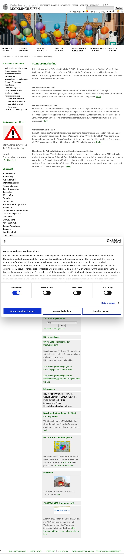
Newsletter (12, 107)
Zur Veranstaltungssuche (54, 328)
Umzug (64, 396)
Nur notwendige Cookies (22, 311)
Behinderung (49, 400)
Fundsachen (8, 201)
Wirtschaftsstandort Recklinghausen (13, 75)
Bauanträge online (11, 189)
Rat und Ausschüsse (11, 226)
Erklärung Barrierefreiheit (108, 551)
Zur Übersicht (10, 160)
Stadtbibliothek (9, 232)
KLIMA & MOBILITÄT (42, 49)
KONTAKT (55, 5)
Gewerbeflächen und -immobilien (13, 83)
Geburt (46, 396)
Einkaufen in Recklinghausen (16, 109)
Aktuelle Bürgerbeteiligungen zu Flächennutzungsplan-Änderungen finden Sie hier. (61, 378)
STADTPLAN (65, 5)
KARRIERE (84, 5)
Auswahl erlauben (62, 311)
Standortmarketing (44, 56)
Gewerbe (73, 396)
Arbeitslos (60, 400)
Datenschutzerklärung (83, 551)
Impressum (63, 551)
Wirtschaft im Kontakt (16, 101)
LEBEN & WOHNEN (23, 49)
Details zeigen (108, 303)
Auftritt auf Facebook (64, 465)
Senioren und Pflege (52, 403)
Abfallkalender (9, 173)
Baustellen (7, 192)
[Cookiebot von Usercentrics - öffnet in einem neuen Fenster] (109, 241)
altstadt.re (66, 462)
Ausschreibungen (10, 186)
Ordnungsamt (9, 219)
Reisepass (7, 229)
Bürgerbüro (8, 195)
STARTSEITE (45, 5)
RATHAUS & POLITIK (7, 49)
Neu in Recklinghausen (53, 393)
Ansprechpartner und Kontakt (16, 79)
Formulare (7, 198)
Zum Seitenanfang (17, 551)
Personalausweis (10, 222)
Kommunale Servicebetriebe (15, 210)
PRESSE (75, 5)
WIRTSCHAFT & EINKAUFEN (79, 49)
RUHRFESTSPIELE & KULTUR (98, 49)
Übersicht (50, 551)
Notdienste (7, 216)
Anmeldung (8, 176)
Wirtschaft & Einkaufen (24, 56)
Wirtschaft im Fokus (16, 98)
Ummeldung (8, 235)
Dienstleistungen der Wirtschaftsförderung (13, 89)
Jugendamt (7, 207)
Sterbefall (55, 396)
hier (21, 148)
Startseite (6, 56)
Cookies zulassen (101, 311)
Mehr (98, 96)
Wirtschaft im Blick (15, 104)
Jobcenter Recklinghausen (14, 204)
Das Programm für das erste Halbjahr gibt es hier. (61, 531)
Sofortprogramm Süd (13, 71)
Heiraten (69, 393)
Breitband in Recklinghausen (16, 68)
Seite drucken (36, 551)
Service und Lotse (12, 93)
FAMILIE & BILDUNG (59, 49)
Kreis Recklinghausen (12, 213)
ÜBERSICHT (94, 5)
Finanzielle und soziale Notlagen (57, 406)
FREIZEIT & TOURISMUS (113, 49)
